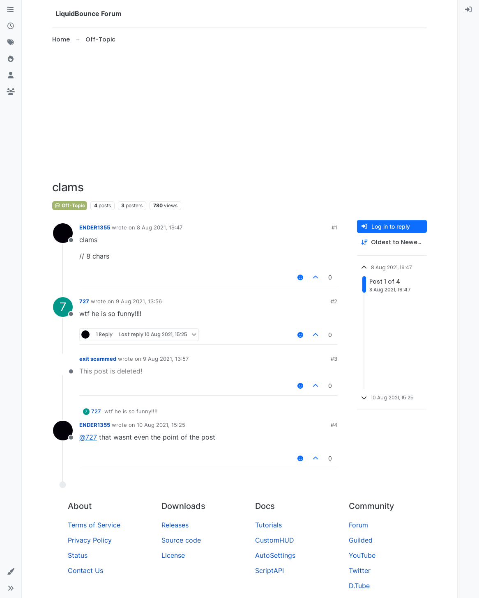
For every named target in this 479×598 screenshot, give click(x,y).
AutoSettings (275, 555)
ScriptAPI (269, 570)
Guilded (361, 540)
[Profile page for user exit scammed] (63, 364)
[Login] (468, 9)
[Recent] (10, 26)
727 (84, 301)
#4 (334, 425)
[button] (10, 571)
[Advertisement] (239, 112)
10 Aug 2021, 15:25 (161, 425)
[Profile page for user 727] (63, 307)
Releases (175, 525)
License (173, 555)
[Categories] (10, 9)
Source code (181, 540)
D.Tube (359, 586)
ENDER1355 (94, 227)
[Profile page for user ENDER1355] (63, 233)
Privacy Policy (90, 540)
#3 (334, 358)
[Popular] (10, 59)
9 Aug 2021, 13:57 (166, 358)
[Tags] (10, 42)
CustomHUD (274, 540)
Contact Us (85, 570)
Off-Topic (69, 205)
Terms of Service (94, 525)
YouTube (362, 555)
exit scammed (97, 358)
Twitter (360, 570)
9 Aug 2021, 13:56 (139, 301)
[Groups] (10, 92)
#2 (334, 301)
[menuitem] (468, 9)
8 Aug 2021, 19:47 (159, 227)
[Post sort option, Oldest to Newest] (392, 242)
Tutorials (268, 525)
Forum (358, 525)
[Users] (10, 75)
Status (78, 555)
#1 (334, 227)
